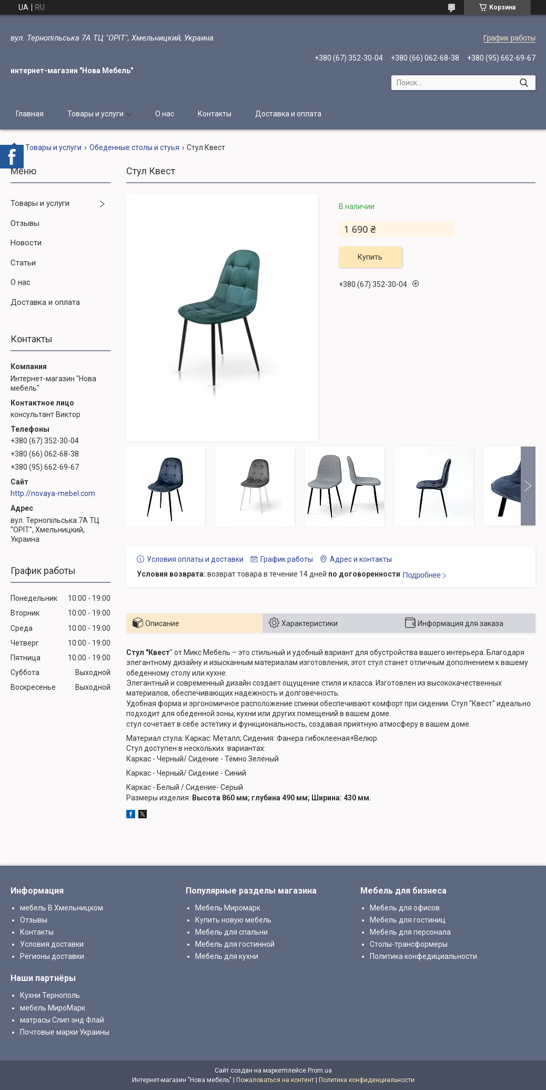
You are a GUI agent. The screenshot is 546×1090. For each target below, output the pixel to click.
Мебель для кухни (226, 956)
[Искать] (523, 82)
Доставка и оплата (288, 114)
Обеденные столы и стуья (134, 147)
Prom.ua (320, 1070)
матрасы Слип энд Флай (62, 1020)
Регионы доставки (52, 956)
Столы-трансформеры (409, 944)
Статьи (23, 262)
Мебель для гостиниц (408, 920)
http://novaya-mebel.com (53, 493)
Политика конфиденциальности (366, 1080)
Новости (26, 242)
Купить (370, 257)
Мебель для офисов (405, 908)
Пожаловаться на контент (275, 1080)
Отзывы (25, 223)
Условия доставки (52, 944)
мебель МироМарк (52, 1008)
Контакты (214, 114)
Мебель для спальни (231, 932)
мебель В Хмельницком (61, 908)
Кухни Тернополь (50, 995)
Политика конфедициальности (423, 956)
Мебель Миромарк (227, 908)
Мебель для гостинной (235, 944)
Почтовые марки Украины (64, 1032)
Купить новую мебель (233, 920)
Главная (30, 114)
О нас (164, 114)
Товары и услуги (95, 114)
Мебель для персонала (410, 932)
